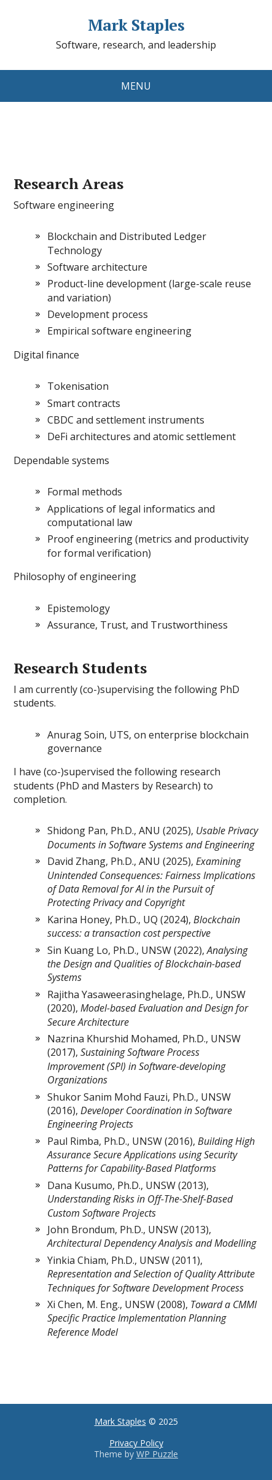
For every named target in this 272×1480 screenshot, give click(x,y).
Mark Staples (136, 25)
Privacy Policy (136, 1443)
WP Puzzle (157, 1454)
